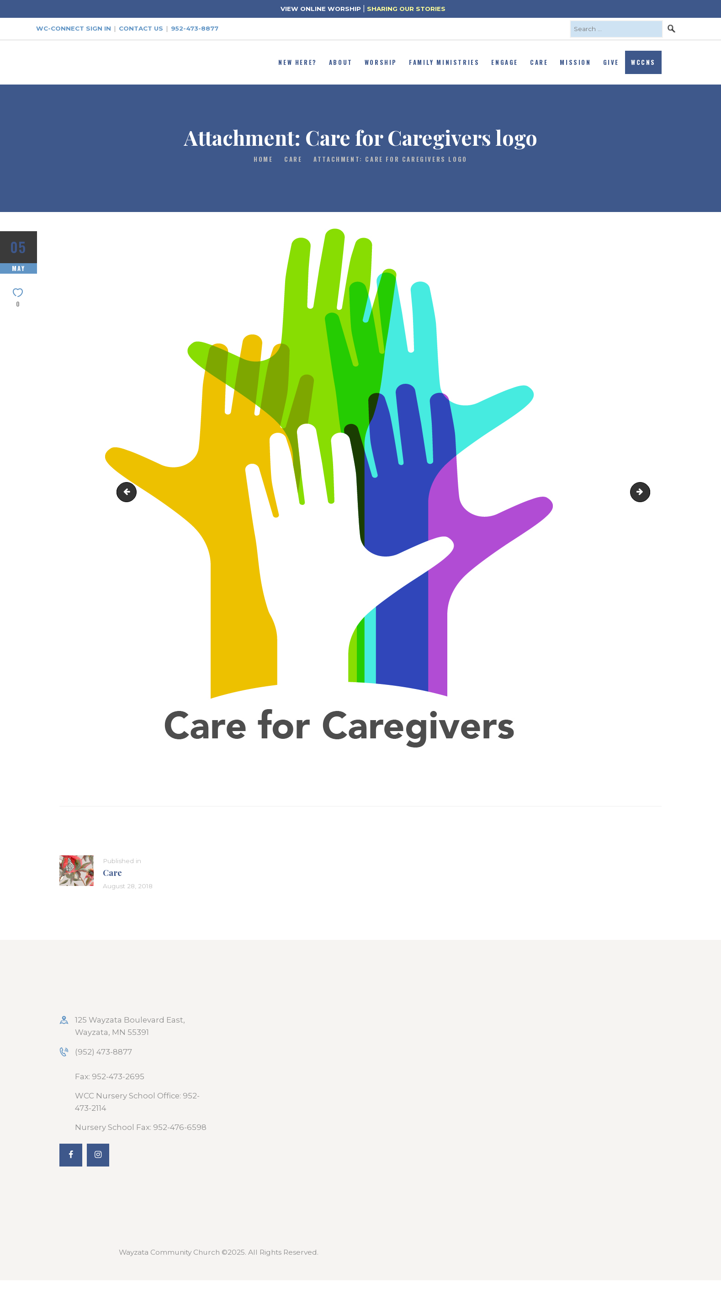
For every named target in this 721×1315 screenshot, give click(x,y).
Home (263, 159)
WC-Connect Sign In (73, 28)
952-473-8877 (194, 28)
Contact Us (141, 28)
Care (293, 159)
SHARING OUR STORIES (406, 8)
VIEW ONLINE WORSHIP (321, 8)
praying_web (129, 491)
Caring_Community (646, 491)
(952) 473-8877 (103, 1051)
